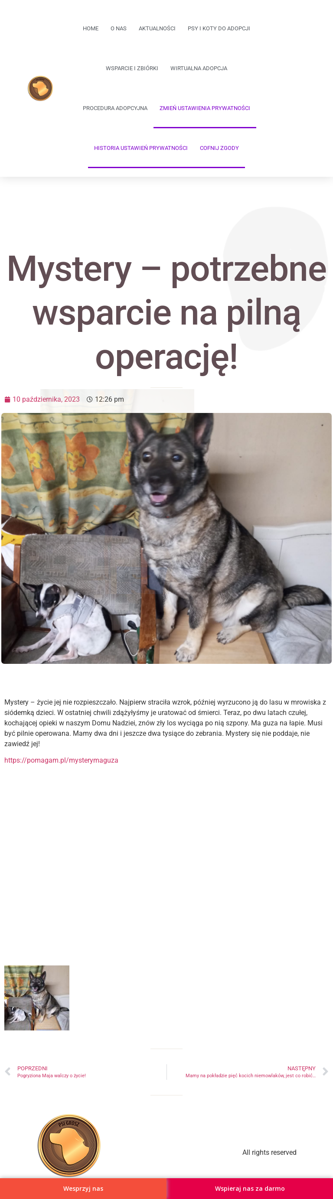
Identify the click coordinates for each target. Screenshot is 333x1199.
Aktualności (157, 28)
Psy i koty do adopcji (219, 28)
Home (90, 28)
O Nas (119, 28)
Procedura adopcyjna (115, 108)
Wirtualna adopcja (198, 68)
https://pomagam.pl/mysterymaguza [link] (61, 760)
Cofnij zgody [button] (219, 148)
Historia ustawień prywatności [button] (141, 148)
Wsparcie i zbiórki (132, 68)
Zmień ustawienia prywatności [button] (205, 108)
